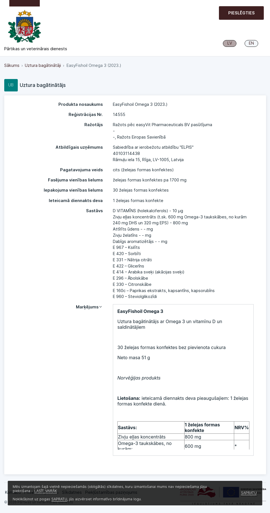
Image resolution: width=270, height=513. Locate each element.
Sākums (11, 65)
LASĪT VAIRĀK (45, 491)
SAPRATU (59, 499)
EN (251, 43)
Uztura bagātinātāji (43, 65)
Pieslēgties (241, 13)
